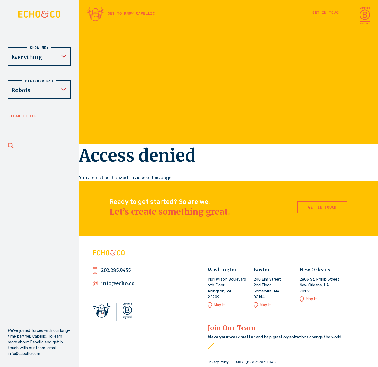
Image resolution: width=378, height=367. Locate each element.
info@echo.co (117, 283)
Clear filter (22, 116)
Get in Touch (326, 12)
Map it (219, 305)
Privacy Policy (218, 362)
